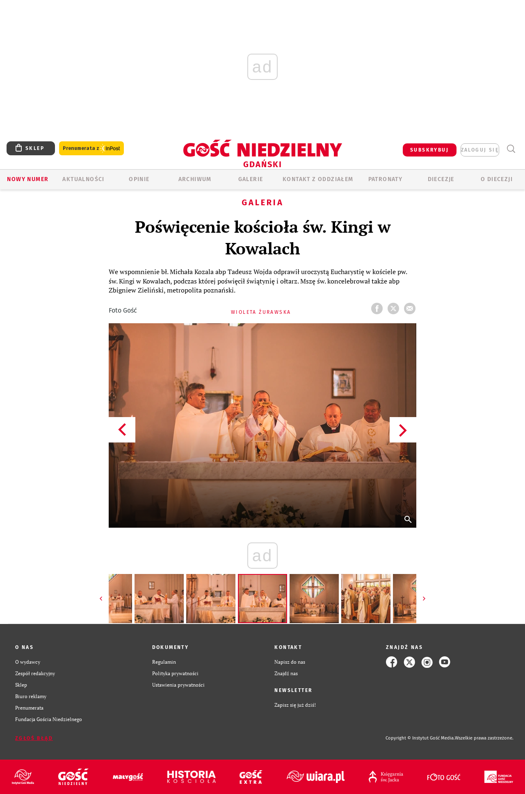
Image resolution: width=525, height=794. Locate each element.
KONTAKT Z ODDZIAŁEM (318, 179)
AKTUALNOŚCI (83, 179)
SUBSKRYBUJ (429, 150)
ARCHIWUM (195, 179)
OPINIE (139, 179)
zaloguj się (480, 150)
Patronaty (385, 179)
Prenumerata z (91, 148)
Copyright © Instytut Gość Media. (420, 738)
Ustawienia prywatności (178, 685)
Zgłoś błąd (34, 738)
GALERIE (250, 179)
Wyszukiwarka (510, 149)
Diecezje (441, 179)
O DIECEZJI (497, 179)
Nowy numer (27, 179)
